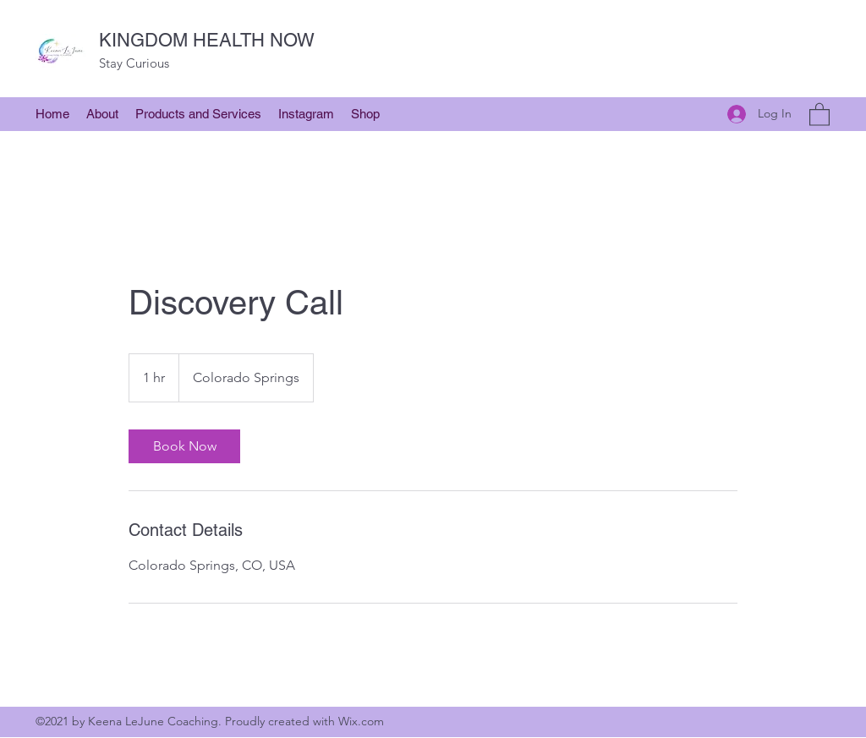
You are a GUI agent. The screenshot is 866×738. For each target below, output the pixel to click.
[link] (184, 446)
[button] (102, 114)
